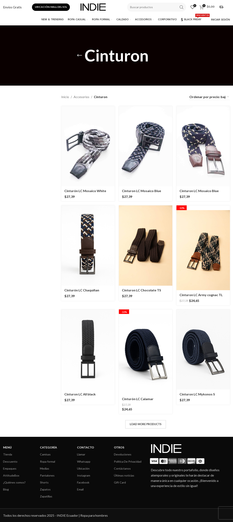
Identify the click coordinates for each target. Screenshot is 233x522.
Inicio (65, 97)
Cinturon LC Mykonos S (197, 394)
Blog (6, 489)
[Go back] (79, 55)
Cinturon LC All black (80, 394)
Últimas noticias (124, 475)
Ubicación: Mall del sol (51, 6)
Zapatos (45, 489)
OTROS (119, 447)
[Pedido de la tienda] (209, 97)
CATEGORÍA (48, 447)
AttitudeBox (11, 475)
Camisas (45, 454)
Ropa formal (47, 461)
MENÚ (7, 447)
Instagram (83, 475)
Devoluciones (122, 454)
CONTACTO (85, 447)
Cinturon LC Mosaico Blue (141, 191)
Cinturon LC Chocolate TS (141, 290)
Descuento (10, 461)
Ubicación (83, 468)
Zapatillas (46, 496)
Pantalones (47, 475)
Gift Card (120, 482)
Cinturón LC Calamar (137, 399)
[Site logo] (93, 7)
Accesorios (81, 97)
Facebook (83, 482)
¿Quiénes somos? (14, 482)
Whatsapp (83, 461)
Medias (44, 468)
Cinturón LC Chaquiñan (81, 290)
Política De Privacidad (127, 461)
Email (80, 489)
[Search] (156, 7)
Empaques (9, 468)
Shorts (44, 482)
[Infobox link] (12, 7)
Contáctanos (122, 468)
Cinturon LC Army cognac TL (201, 295)
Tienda (7, 454)
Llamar (81, 454)
